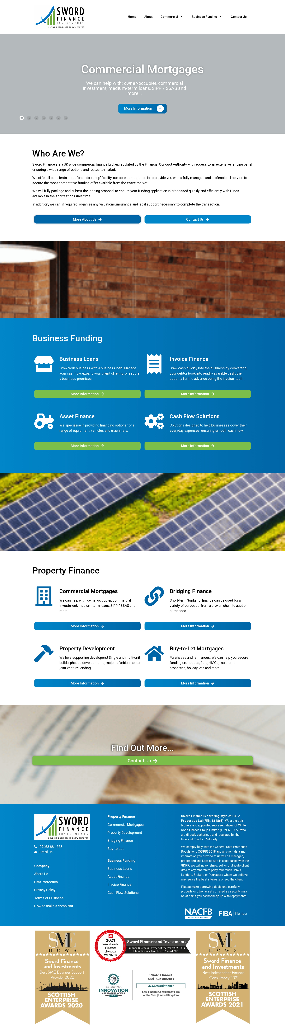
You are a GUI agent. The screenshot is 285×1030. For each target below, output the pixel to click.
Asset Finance (118, 876)
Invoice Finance (120, 884)
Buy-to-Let (116, 849)
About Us (41, 874)
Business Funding (207, 17)
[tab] (22, 118)
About (148, 17)
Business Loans (120, 869)
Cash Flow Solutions (123, 893)
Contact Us (239, 17)
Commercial (172, 17)
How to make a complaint (53, 906)
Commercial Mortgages (126, 825)
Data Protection (46, 882)
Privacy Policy (45, 890)
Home (132, 17)
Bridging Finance (120, 840)
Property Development (125, 833)
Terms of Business (49, 898)
